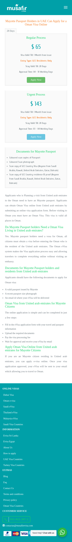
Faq (5, 482)
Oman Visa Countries (13, 506)
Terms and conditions (13, 494)
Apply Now (36, 80)
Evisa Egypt (9, 441)
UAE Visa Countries (12, 459)
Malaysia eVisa (10, 418)
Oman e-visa (9, 401)
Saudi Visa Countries (13, 424)
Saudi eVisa (8, 406)
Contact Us (8, 488)
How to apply (9, 453)
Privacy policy (10, 500)
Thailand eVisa (10, 412)
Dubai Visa (8, 395)
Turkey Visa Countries (13, 465)
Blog (5, 476)
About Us (7, 447)
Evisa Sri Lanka (10, 435)
